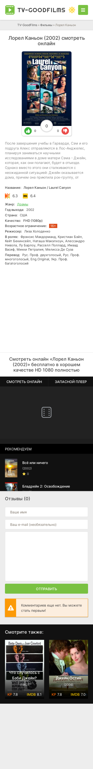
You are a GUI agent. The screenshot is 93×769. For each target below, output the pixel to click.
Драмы (22, 204)
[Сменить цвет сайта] (72, 10)
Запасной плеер (71, 382)
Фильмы (46, 25)
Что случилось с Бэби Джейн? (24, 675)
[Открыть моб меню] (83, 10)
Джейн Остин (68, 678)
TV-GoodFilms (27, 25)
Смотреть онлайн (24, 382)
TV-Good (41, 10)
